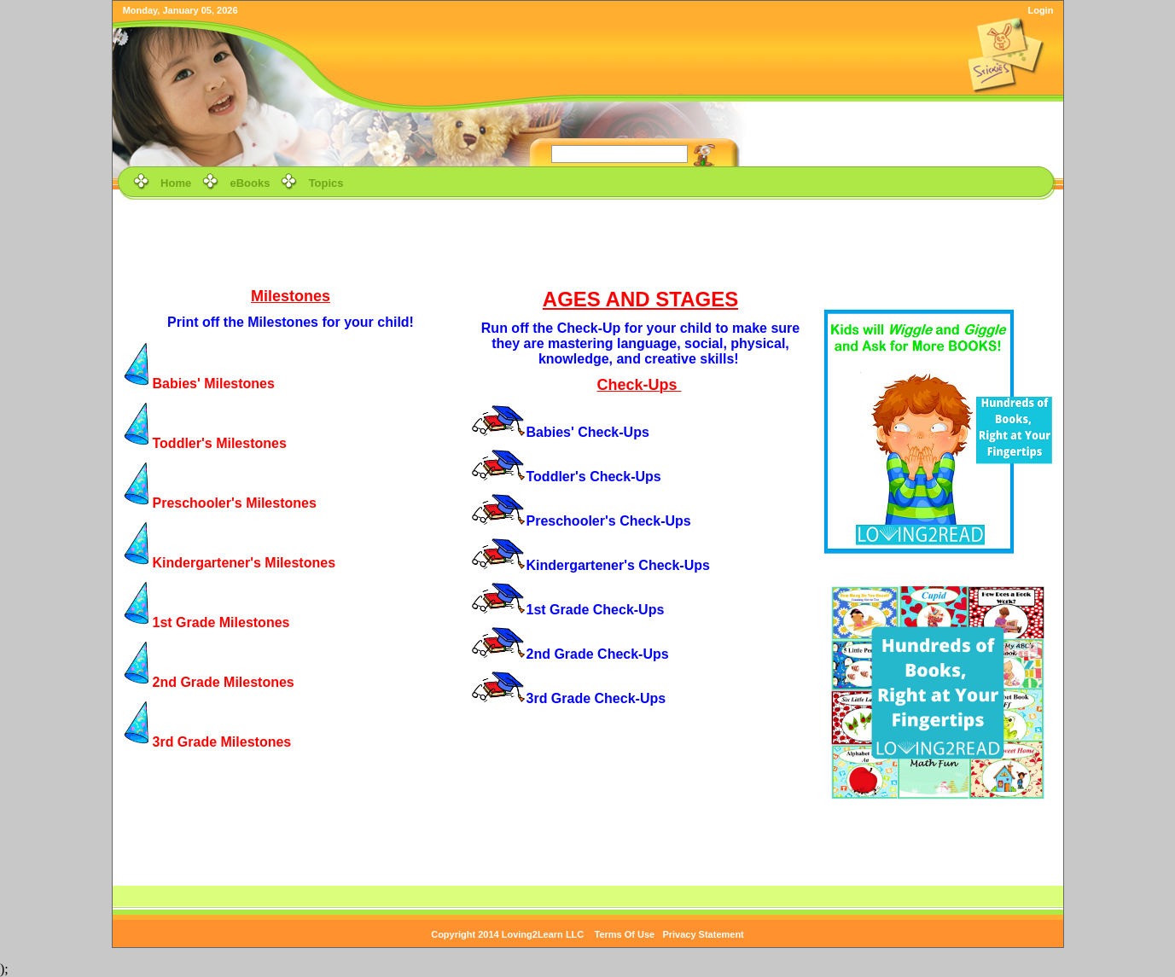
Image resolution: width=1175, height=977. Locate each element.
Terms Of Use (625, 934)
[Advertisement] (588, 242)
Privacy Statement (702, 934)
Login (1040, 10)
